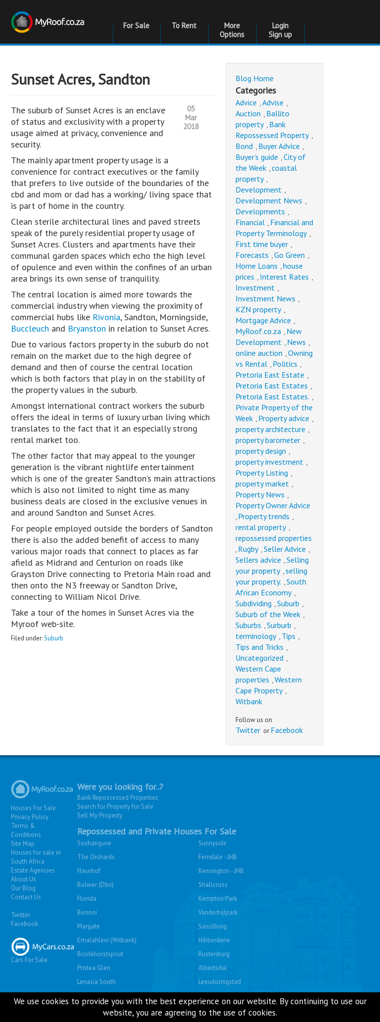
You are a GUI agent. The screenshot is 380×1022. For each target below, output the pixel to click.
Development (259, 190)
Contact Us (26, 897)
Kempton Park (217, 898)
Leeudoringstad (219, 981)
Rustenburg (214, 954)
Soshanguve (94, 843)
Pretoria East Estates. (272, 396)
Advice (246, 102)
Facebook (287, 730)
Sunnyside (212, 843)
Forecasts (252, 255)
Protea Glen (93, 968)
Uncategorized (260, 658)
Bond (244, 146)
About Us (23, 879)
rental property (261, 527)
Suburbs (248, 625)
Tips (288, 636)
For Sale (136, 25)
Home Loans (257, 266)
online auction (259, 353)
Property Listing (262, 473)
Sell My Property (99, 815)
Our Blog (23, 888)
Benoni (87, 912)
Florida (86, 898)
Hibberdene (214, 940)
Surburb (279, 625)
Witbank (249, 701)
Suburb (53, 638)
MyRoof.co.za (258, 331)
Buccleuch (31, 328)
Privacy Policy (29, 817)
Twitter (248, 730)
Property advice (283, 418)
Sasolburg (212, 926)
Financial (250, 222)
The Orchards (96, 857)
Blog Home (255, 78)
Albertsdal (212, 968)
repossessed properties (274, 538)
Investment (255, 287)
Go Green (289, 255)
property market (262, 483)
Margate (88, 926)
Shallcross (213, 884)
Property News (260, 494)
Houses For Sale (33, 808)
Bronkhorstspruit (100, 954)
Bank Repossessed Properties (117, 797)
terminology (256, 636)
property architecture (270, 429)
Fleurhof (88, 871)
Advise (273, 102)
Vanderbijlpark (218, 912)
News (296, 342)
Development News (269, 200)
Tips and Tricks (260, 647)
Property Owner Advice (273, 505)
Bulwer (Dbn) (95, 884)
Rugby (248, 549)
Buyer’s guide (257, 157)
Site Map (23, 843)
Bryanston (88, 328)
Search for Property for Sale (115, 806)
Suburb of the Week (268, 614)
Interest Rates (284, 277)
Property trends (263, 516)
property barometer (268, 440)
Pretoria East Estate (270, 375)
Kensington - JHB (221, 871)
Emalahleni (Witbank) (107, 940)
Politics (285, 364)
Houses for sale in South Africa (36, 857)
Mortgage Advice (263, 320)
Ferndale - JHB (217, 857)
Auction (248, 113)
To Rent (184, 25)
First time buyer (262, 244)
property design (261, 451)
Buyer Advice (279, 146)
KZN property (258, 309)
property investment (269, 462)
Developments (260, 211)
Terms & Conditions (26, 830)
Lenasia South (96, 981)
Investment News (265, 298)
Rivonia (106, 317)
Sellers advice (258, 560)
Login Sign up (280, 30)
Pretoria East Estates (272, 385)
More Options (232, 30)
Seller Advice (285, 549)
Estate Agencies (33, 870)
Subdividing (254, 603)
